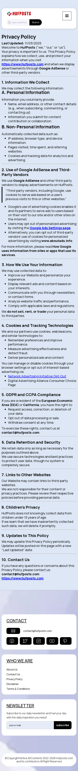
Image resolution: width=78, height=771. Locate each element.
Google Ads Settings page (50, 228)
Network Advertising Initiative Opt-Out (37, 376)
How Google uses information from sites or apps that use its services (39, 250)
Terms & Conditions (18, 688)
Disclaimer (12, 684)
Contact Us (13, 674)
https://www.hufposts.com (23, 64)
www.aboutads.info (56, 241)
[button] (66, 15)
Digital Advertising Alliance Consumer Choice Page (42, 383)
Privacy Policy (14, 679)
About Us (11, 669)
